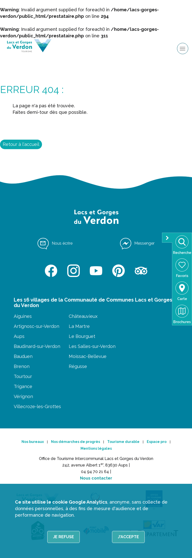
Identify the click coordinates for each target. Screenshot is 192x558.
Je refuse (63, 536)
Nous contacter (96, 478)
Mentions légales (96, 448)
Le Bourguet (82, 336)
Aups (19, 336)
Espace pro (156, 442)
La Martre (79, 326)
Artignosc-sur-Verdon (36, 326)
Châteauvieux (83, 316)
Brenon (22, 366)
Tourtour (23, 376)
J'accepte (128, 536)
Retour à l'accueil (21, 144)
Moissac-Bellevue (87, 356)
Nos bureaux (33, 442)
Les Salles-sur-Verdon (92, 346)
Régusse (78, 366)
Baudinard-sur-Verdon (37, 346)
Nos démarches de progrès (75, 442)
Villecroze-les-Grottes (37, 406)
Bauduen (23, 356)
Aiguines (23, 316)
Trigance (23, 386)
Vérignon (23, 396)
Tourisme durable (123, 442)
